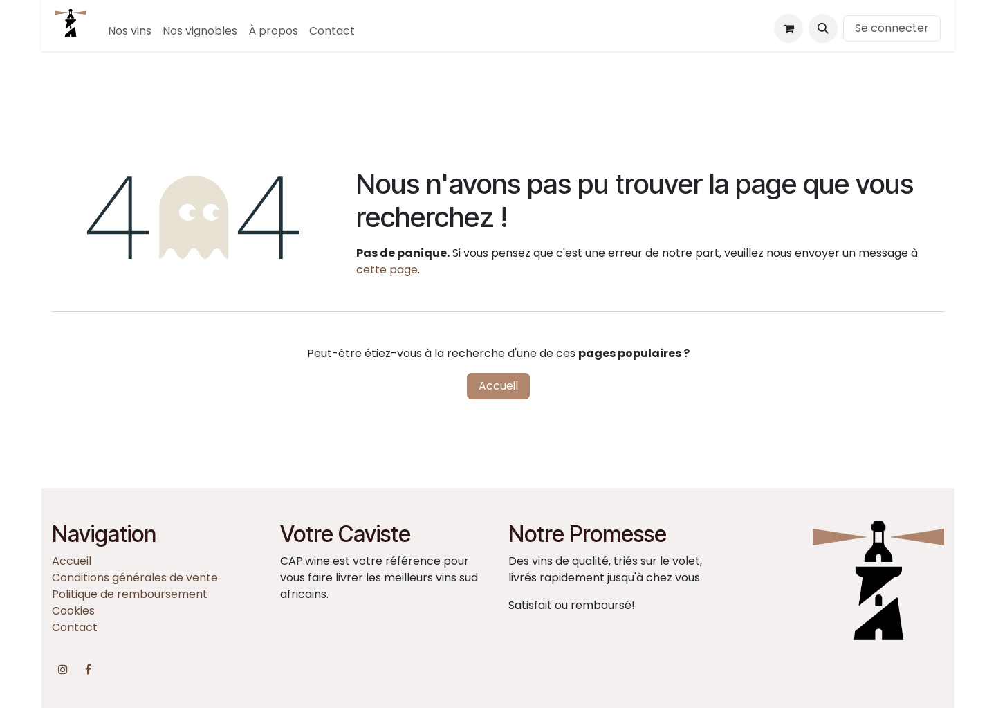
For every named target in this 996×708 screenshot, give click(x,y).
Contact (75, 627)
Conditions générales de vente (135, 578)
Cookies (73, 611)
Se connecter (892, 28)
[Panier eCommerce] (788, 28)
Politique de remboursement (130, 594)
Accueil (498, 386)
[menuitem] (129, 31)
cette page (387, 270)
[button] (823, 28)
